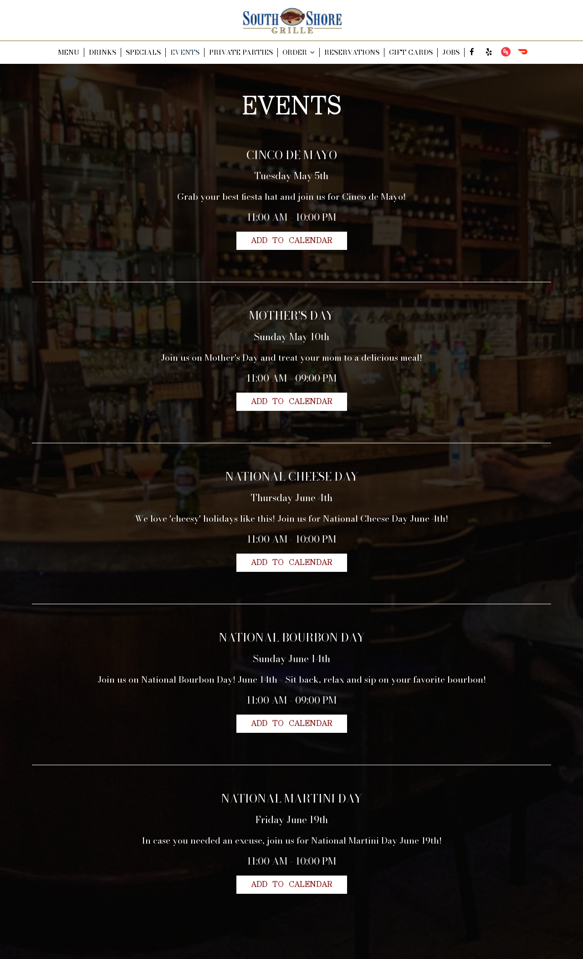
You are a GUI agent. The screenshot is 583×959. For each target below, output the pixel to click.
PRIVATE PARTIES (241, 52)
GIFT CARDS (411, 52)
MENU (68, 52)
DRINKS (102, 52)
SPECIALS (143, 52)
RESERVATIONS (351, 52)
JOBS (451, 52)
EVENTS (184, 52)
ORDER (298, 52)
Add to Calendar (291, 241)
